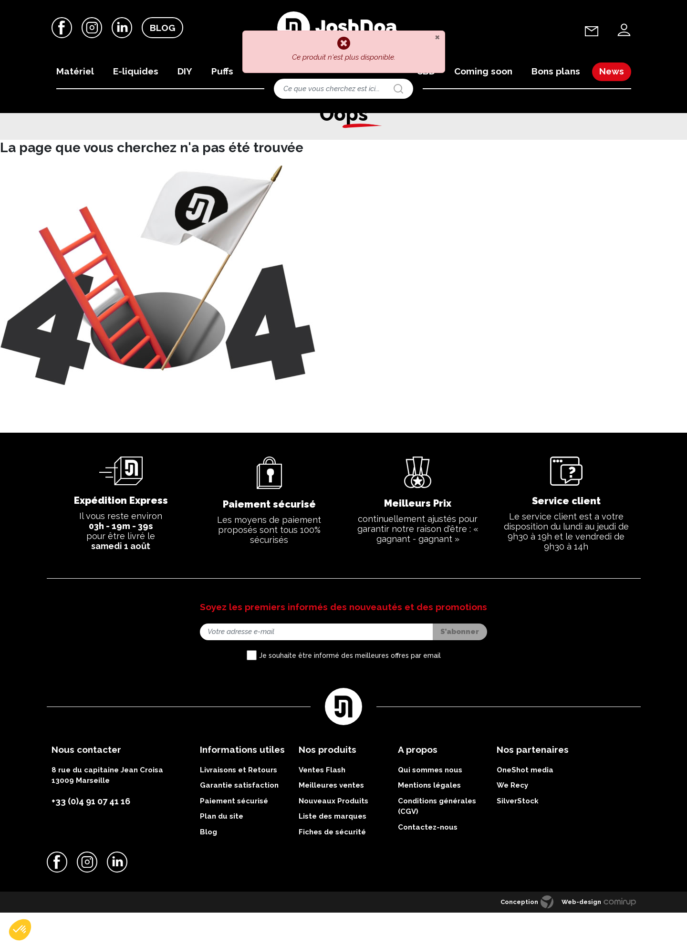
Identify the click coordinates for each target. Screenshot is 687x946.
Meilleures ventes (331, 818)
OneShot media (525, 803)
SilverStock (518, 834)
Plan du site (221, 849)
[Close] (437, 36)
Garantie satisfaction (239, 818)
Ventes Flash (322, 803)
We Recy (512, 818)
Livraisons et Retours (238, 803)
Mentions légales (429, 818)
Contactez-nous (428, 860)
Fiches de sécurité (332, 865)
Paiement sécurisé (234, 834)
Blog (162, 28)
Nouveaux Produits (333, 834)
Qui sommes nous (430, 803)
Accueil (45, 121)
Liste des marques (332, 849)
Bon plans (78, 121)
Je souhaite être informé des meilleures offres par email (350, 689)
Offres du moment (123, 121)
